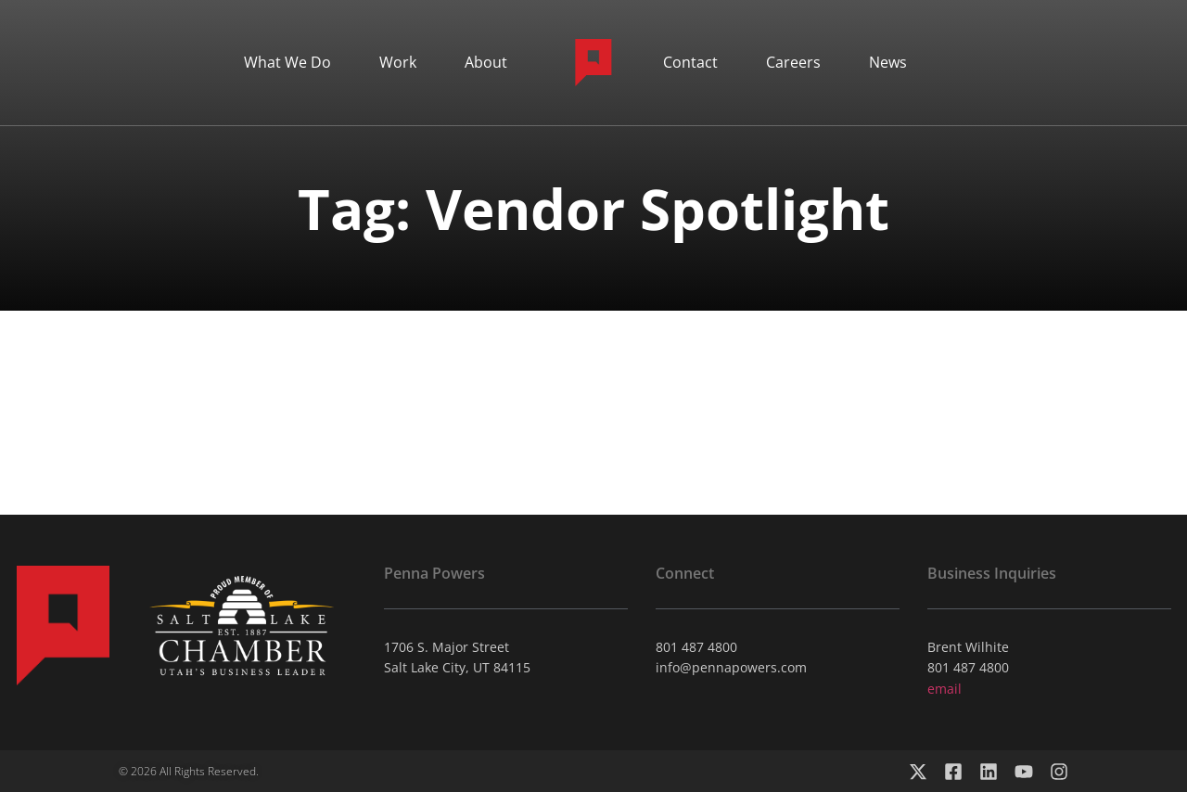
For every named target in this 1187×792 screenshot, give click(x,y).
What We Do (287, 62)
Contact (690, 62)
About (486, 62)
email (944, 688)
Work (397, 62)
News (888, 62)
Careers (793, 62)
